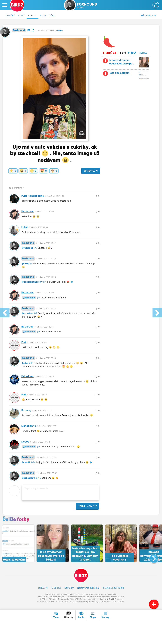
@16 (33, 466)
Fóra (52, 15)
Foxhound (87, 5)
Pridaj (87, 511)
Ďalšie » (59, 30)
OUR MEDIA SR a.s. (73, 599)
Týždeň (132, 52)
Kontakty (69, 592)
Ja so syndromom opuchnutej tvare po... (126, 62)
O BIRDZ (56, 592)
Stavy (21, 15)
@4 (38, 299)
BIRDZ (81, 580)
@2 (35, 248)
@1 (45, 283)
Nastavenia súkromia (88, 592)
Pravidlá (113, 592)
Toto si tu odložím (126, 73)
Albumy (32, 15)
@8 (38, 334)
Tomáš (60, 604)
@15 (38, 482)
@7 (35, 315)
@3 (30, 264)
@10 (31, 365)
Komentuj (91, 171)
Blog (43, 15)
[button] (151, 562)
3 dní (123, 52)
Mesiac (143, 52)
